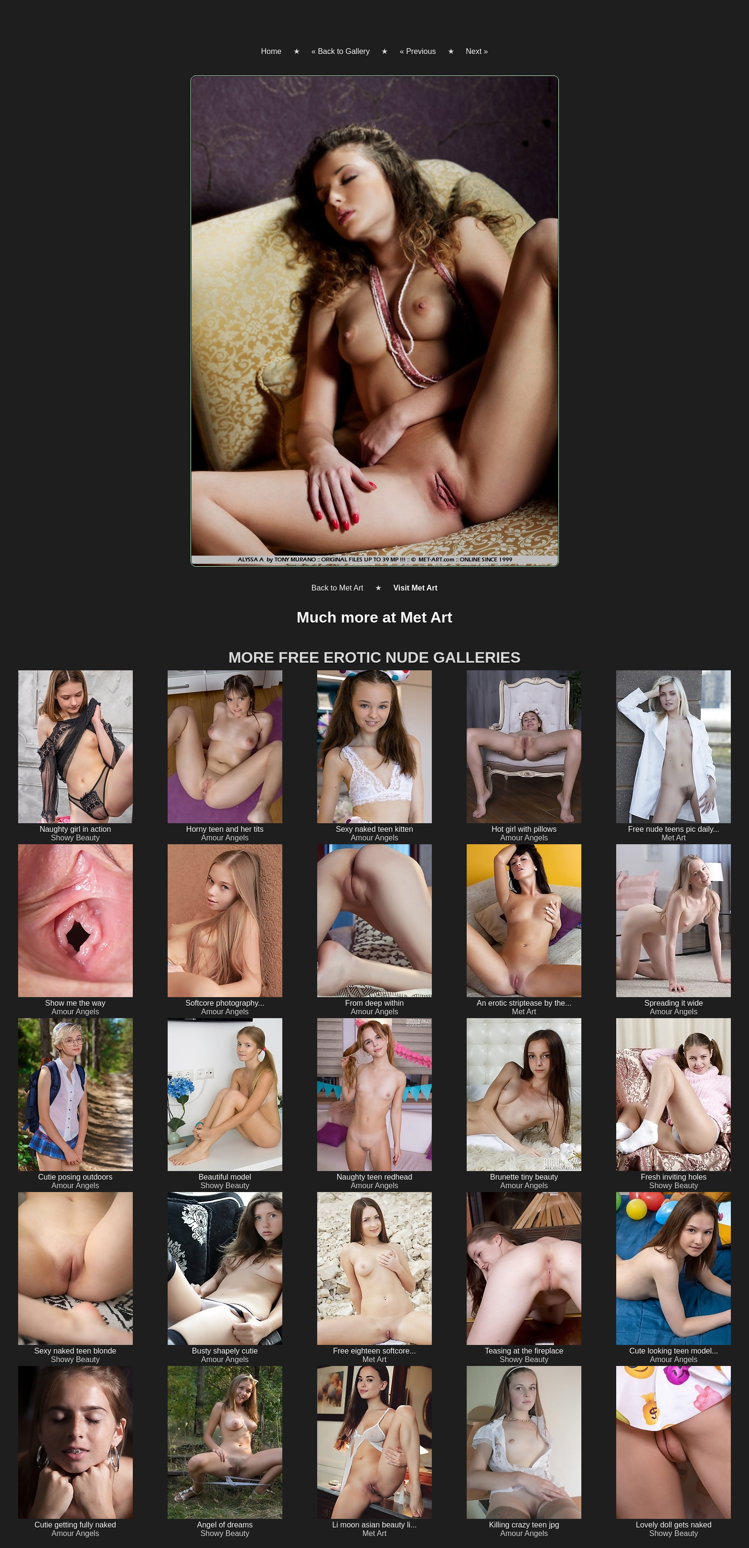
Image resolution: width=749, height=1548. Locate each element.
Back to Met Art (337, 588)
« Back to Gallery (340, 51)
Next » (477, 51)
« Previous (418, 51)
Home (271, 51)
